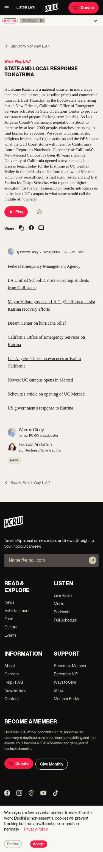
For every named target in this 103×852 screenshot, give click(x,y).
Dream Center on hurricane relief (37, 323)
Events (10, 635)
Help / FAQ (13, 682)
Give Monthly (51, 764)
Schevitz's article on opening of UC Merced (46, 394)
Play (16, 211)
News (14, 460)
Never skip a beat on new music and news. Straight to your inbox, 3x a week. (49, 543)
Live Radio (63, 595)
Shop (58, 690)
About (9, 665)
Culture (11, 627)
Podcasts (62, 611)
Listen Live (25, 7)
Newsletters (15, 690)
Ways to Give (65, 682)
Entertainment (17, 610)
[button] (32, 20)
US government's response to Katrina (40, 408)
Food (8, 618)
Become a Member (70, 665)
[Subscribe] (92, 560)
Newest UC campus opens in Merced (40, 380)
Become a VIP (66, 674)
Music (59, 603)
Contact (11, 698)
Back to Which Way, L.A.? (27, 46)
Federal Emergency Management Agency (44, 266)
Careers (11, 674)
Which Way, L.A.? (17, 61)
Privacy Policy (36, 829)
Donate (83, 7)
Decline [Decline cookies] (13, 844)
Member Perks (66, 698)
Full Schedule (65, 620)
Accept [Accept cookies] (38, 844)
